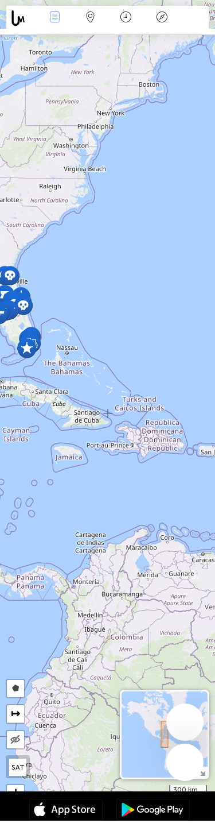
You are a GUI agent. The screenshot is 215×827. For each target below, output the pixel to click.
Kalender (126, 18)
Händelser (54, 18)
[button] (26, 348)
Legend (161, 18)
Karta (90, 18)
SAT (18, 767)
